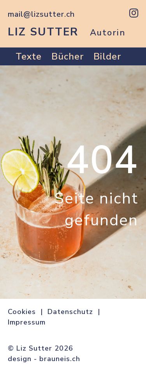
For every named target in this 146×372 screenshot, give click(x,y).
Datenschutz (70, 311)
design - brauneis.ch (44, 358)
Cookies (22, 311)
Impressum (27, 322)
